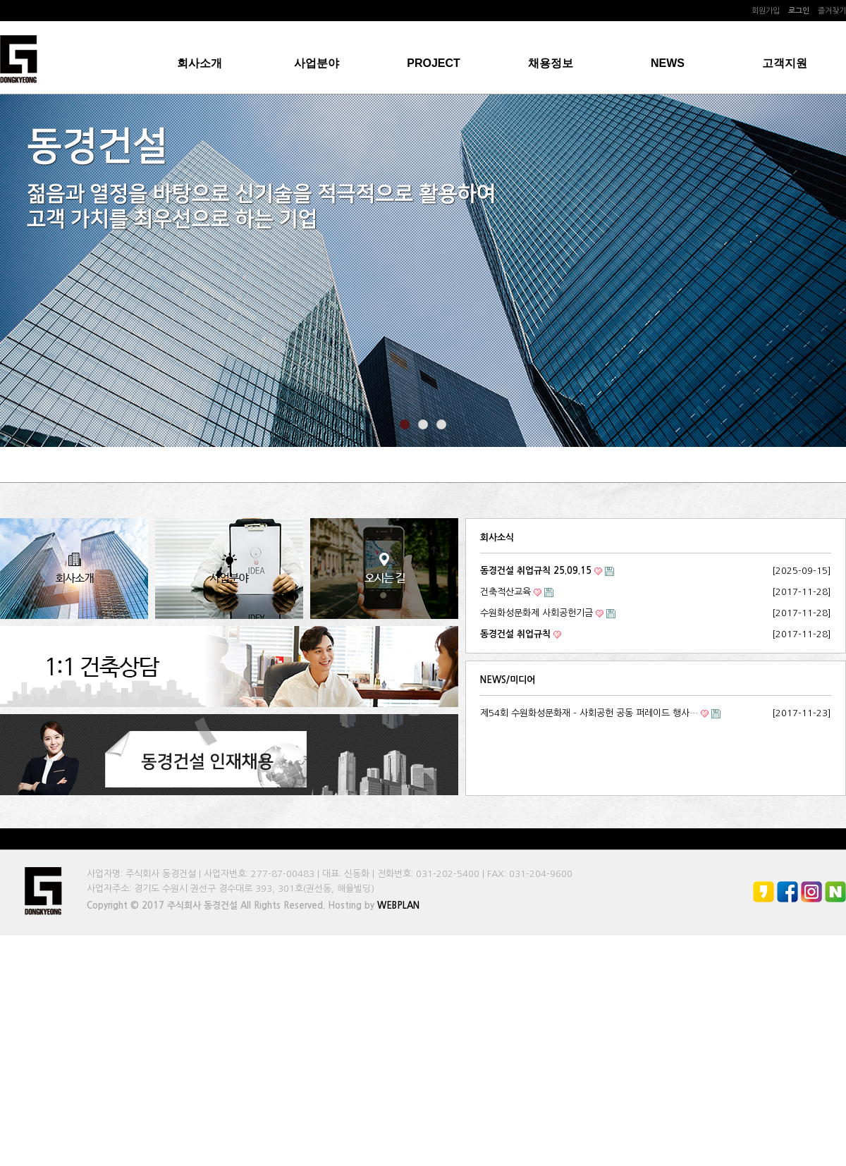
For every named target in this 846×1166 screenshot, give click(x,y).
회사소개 (199, 63)
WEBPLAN (398, 905)
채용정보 (550, 63)
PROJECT (433, 63)
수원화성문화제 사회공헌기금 (536, 613)
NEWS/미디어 (507, 680)
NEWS (668, 63)
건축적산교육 (505, 591)
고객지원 (784, 63)
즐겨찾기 (832, 11)
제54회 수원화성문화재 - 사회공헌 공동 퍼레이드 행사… (589, 713)
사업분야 (316, 63)
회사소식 (497, 537)
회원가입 (766, 11)
